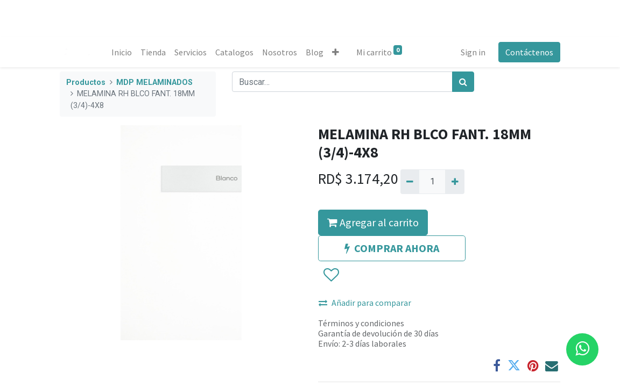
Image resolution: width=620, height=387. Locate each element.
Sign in (473, 52)
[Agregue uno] (454, 181)
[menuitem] (121, 52)
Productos (85, 82)
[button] (335, 52)
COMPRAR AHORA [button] (391, 248)
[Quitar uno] (409, 181)
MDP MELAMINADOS (154, 82)
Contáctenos (529, 52)
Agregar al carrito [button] (373, 222)
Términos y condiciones (361, 323)
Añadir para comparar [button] (365, 302)
